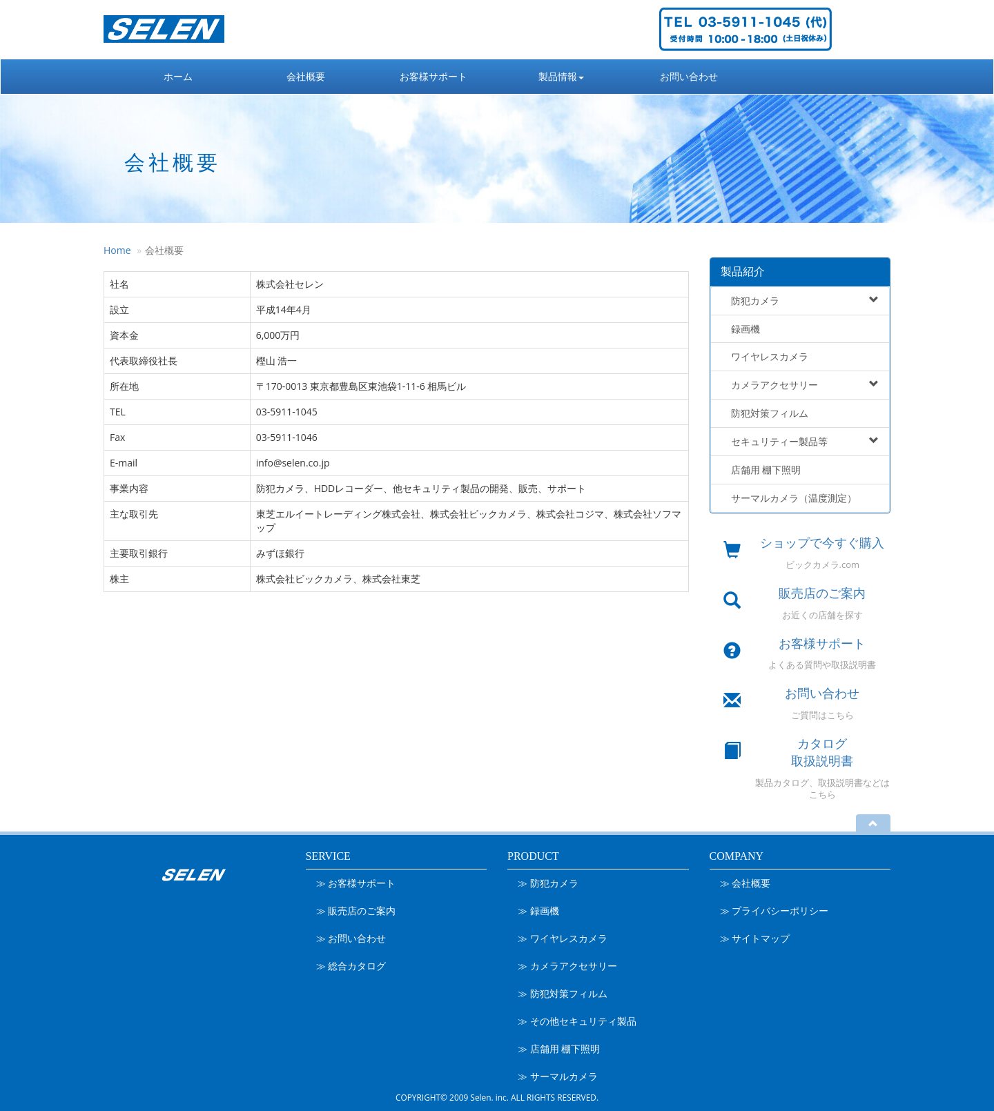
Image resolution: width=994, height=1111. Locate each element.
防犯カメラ (800, 300)
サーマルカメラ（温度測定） (789, 497)
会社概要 (305, 76)
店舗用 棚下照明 (761, 469)
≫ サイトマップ (755, 938)
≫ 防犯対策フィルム (562, 993)
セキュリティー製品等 (800, 441)
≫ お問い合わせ (351, 938)
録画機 (740, 328)
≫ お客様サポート (356, 882)
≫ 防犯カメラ (548, 882)
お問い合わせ (689, 76)
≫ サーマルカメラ (558, 1076)
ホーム (178, 76)
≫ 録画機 (538, 910)
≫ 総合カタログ (351, 965)
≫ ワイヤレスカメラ (562, 938)
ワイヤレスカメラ (764, 356)
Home (117, 250)
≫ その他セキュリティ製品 (577, 1021)
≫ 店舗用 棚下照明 (559, 1048)
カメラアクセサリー (800, 384)
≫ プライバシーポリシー (774, 910)
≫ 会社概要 (745, 882)
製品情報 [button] (561, 76)
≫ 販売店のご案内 (356, 910)
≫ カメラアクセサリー (567, 965)
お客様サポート (433, 76)
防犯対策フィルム (764, 413)
